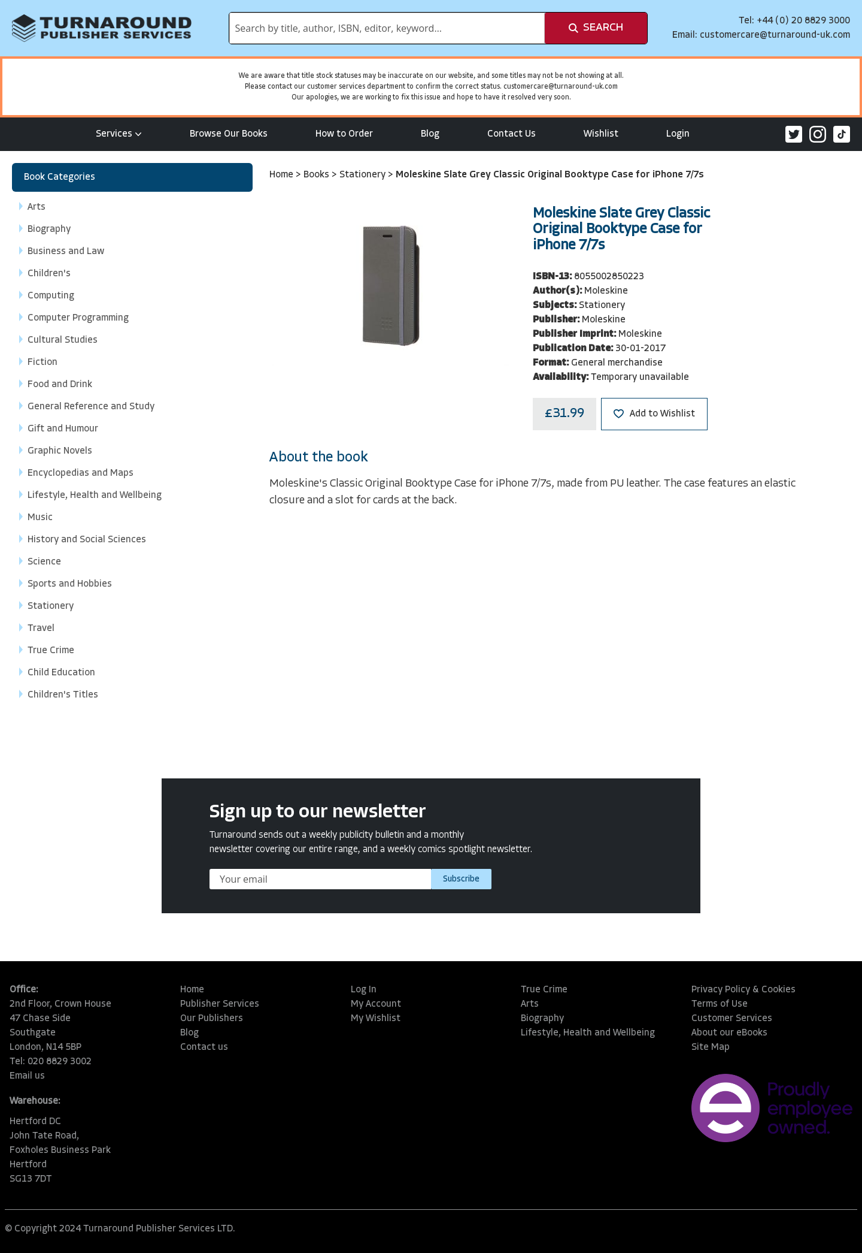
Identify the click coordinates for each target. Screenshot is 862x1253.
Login (678, 134)
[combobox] (387, 28)
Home (282, 175)
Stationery (363, 175)
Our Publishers (211, 1018)
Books (317, 175)
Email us (27, 1076)
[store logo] (102, 28)
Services (119, 134)
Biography (542, 1018)
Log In (364, 990)
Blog (430, 134)
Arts (530, 1004)
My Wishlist (375, 1018)
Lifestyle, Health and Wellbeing (588, 1033)
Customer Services (731, 1018)
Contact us (204, 1047)
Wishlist (601, 134)
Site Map (710, 1047)
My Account (376, 1004)
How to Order (344, 134)
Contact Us (511, 134)
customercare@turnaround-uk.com (775, 35)
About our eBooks (729, 1033)
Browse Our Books (229, 134)
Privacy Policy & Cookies (743, 990)
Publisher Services (219, 1004)
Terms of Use (719, 1004)
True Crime (544, 990)
